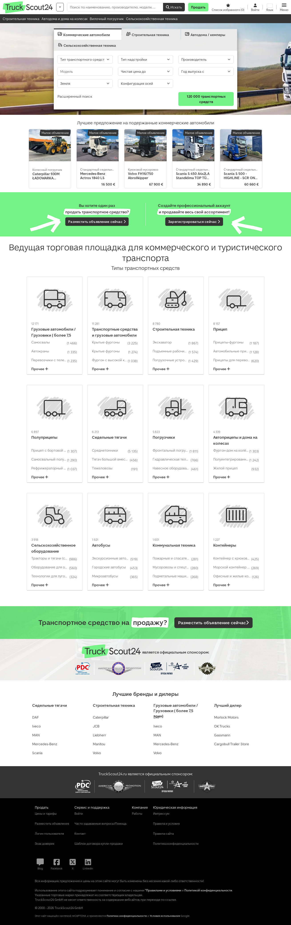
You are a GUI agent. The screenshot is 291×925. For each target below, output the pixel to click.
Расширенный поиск (75, 96)
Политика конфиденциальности (127, 915)
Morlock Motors (226, 717)
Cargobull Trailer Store (231, 744)
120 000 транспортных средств (206, 99)
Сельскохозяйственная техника (151, 18)
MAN (36, 735)
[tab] (88, 34)
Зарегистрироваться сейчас (194, 221)
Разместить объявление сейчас (97, 221)
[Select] (145, 83)
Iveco (36, 726)
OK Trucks (222, 726)
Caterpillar (101, 717)
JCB (96, 726)
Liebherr (99, 735)
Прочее (39, 369)
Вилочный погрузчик (107, 18)
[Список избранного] (228, 7)
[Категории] (60, 7)
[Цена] (145, 71)
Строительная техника (21, 18)
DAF (35, 717)
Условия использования (165, 915)
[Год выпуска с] (206, 71)
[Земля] (85, 83)
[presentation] (88, 34)
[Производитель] (206, 59)
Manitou (99, 744)
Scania (37, 753)
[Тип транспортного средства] (85, 59)
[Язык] (269, 7)
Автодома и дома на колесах (65, 18)
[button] (284, 7)
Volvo (97, 753)
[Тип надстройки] (145, 59)
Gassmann (222, 735)
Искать (174, 7)
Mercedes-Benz (44, 744)
